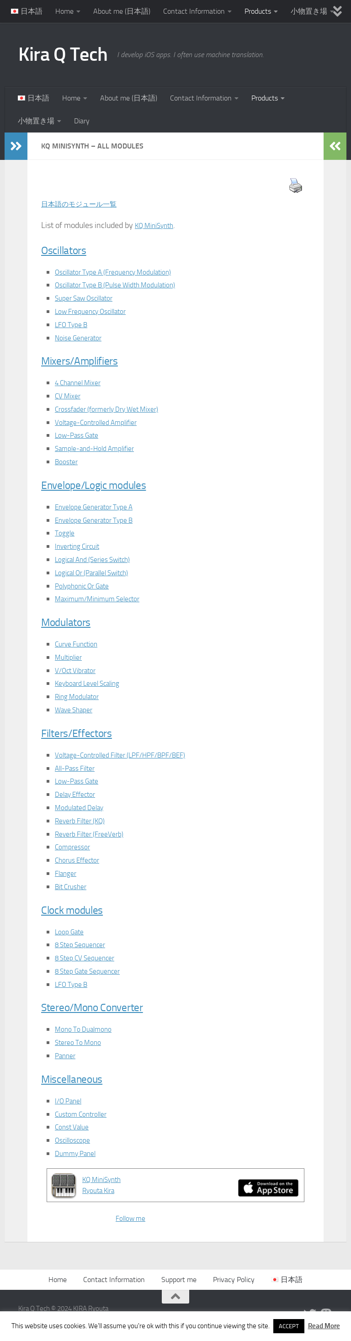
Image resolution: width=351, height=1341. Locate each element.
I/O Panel (71, 1101)
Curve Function (80, 644)
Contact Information (194, 11)
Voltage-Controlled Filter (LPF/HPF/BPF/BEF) (132, 755)
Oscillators (72, 249)
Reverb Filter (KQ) (85, 821)
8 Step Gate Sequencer (94, 971)
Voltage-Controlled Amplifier (103, 422)
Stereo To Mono (82, 1042)
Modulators (75, 621)
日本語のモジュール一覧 (86, 204)
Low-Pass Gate (81, 435)
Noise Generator (82, 338)
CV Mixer (70, 396)
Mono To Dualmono (88, 1029)
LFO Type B (74, 324)
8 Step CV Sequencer (90, 958)
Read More (324, 1326)
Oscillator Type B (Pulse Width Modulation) (127, 285)
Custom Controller (85, 1114)
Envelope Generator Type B (101, 520)
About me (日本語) (121, 11)
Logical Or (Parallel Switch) (100, 572)
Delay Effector (79, 794)
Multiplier (71, 657)
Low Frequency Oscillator (98, 311)
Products (258, 11)
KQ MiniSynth (158, 225)
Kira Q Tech (63, 54)
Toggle (66, 533)
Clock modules (84, 909)
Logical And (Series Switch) (101, 559)
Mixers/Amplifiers (94, 359)
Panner (67, 1055)
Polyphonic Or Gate (88, 586)
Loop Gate (72, 932)
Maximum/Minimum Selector (105, 599)
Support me (179, 1279)
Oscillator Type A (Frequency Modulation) (124, 272)
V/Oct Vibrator (79, 670)
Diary (82, 121)
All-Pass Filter (79, 768)
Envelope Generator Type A (101, 507)
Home (64, 11)
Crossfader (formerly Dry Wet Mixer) (116, 409)
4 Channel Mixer (83, 382)
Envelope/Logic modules (113, 484)
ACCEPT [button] (289, 1326)
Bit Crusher (74, 886)
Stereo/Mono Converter (111, 1006)
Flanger (67, 873)
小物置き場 (309, 11)
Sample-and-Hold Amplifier (102, 448)
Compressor (75, 847)
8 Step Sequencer (85, 944)
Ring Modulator (81, 696)
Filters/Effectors (89, 732)
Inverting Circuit (82, 546)
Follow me (133, 1218)
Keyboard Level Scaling (94, 683)
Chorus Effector (81, 860)
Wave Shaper (78, 710)
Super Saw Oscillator (90, 298)
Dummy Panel (79, 1153)
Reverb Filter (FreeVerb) (95, 834)
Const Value (75, 1127)
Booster (68, 461)
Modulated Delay (83, 807)
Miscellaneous (83, 1078)
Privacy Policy (234, 1279)
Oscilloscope (76, 1140)
